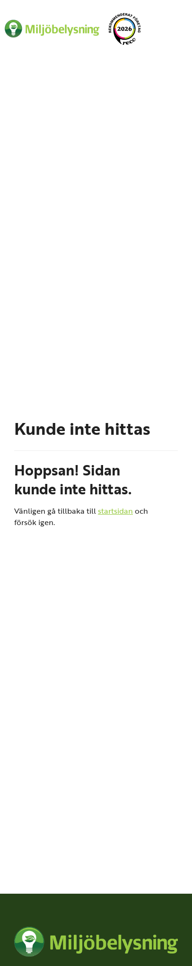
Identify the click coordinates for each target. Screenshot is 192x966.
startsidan (115, 510)
